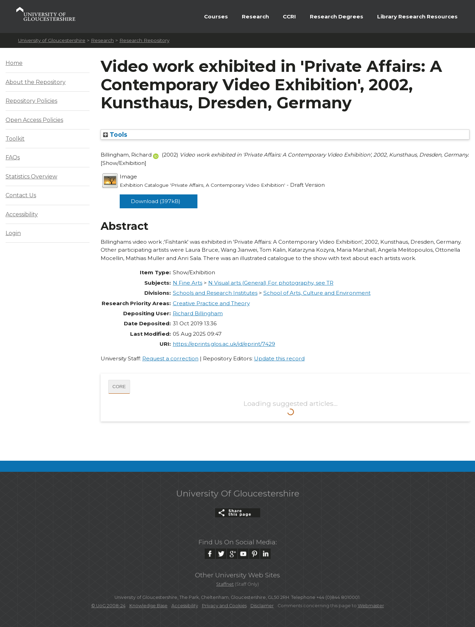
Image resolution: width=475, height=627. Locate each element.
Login (13, 233)
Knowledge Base (148, 605)
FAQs (13, 157)
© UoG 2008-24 (108, 605)
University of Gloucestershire (51, 40)
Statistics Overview (31, 176)
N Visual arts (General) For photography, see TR (270, 282)
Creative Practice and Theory (211, 303)
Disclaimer (262, 605)
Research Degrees (336, 16)
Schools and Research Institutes (215, 293)
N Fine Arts (187, 282)
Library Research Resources (417, 16)
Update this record (279, 358)
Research (255, 16)
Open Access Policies (34, 120)
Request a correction (170, 358)
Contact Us (21, 195)
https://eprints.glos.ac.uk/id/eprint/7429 (224, 344)
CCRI (289, 16)
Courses (216, 16)
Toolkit (15, 138)
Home (14, 63)
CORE (119, 386)
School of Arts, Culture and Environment (317, 293)
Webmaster (371, 605)
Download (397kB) (155, 201)
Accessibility (22, 214)
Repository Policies (31, 101)
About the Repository (36, 82)
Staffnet (225, 584)
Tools (115, 134)
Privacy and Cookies (224, 605)
